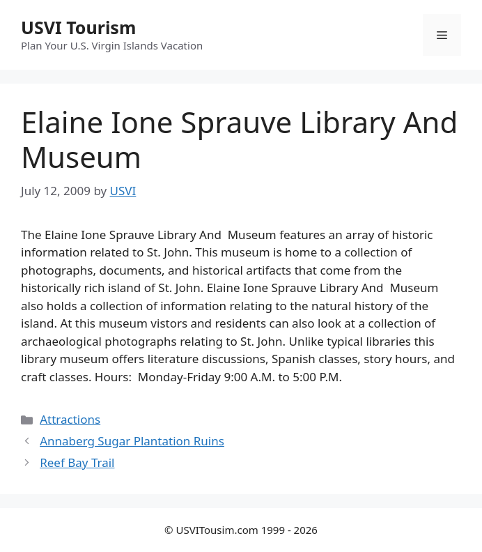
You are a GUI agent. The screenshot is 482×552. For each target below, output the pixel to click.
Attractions (70, 419)
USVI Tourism (78, 27)
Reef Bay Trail (77, 462)
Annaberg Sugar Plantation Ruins (132, 441)
